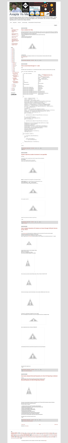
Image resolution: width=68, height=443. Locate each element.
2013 (12, 89)
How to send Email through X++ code (30, 65)
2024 (12, 51)
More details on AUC (24, 56)
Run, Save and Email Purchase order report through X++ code (15, 44)
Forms (45, 435)
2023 (12, 52)
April (13, 71)
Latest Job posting (24, 22)
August (14, 66)
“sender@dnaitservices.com (47, 74)
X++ (19, 438)
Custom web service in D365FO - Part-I (15, 37)
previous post (25, 233)
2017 (12, 59)
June (13, 68)
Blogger (45, 440)
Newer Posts (23, 424)
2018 (12, 58)
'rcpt (44, 75)
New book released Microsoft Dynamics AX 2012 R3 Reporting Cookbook (39, 376)
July (13, 67)
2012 (12, 90)
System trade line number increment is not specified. (34, 154)
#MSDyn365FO (14, 433)
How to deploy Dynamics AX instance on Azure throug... (15, 79)
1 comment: (32, 419)
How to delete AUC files (27, 30)
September (14, 65)
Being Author (15, 22)
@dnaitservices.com (48, 75)
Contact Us (19, 22)
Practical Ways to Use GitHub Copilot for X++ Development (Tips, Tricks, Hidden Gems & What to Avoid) (15, 40)
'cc (40, 76)
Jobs (24, 149)
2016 (12, 60)
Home (11, 22)
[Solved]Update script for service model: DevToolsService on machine (15, 30)
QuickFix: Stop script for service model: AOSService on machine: (15, 34)
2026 (12, 48)
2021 (12, 54)
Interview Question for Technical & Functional (34, 22)
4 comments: (32, 60)
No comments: (33, 369)
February (14, 85)
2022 (12, 53)
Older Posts (56, 424)
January (14, 86)
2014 (12, 88)
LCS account (30, 236)
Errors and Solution (25, 435)
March (13, 84)
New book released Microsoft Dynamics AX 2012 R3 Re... (15, 82)
